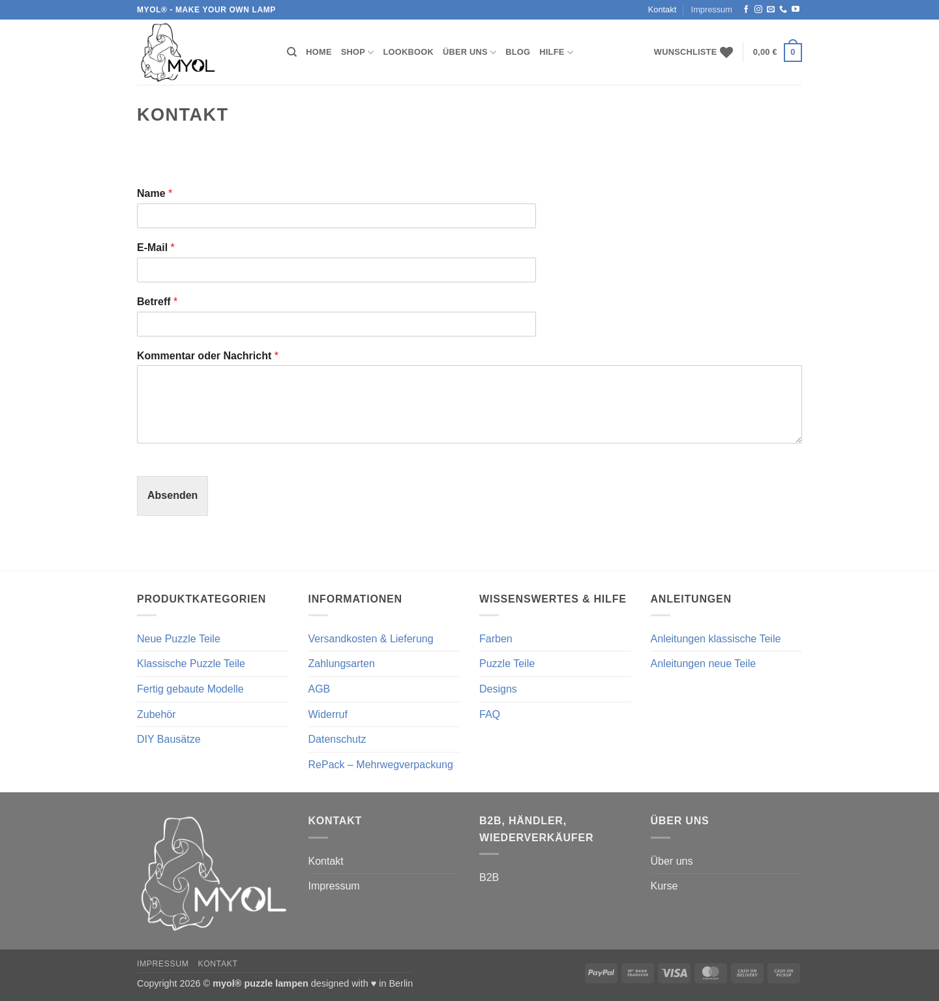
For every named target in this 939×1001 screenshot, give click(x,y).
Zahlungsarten (341, 663)
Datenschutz (337, 739)
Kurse (664, 885)
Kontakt (662, 9)
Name (154, 193)
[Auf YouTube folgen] (795, 9)
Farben (496, 638)
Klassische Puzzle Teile (191, 663)
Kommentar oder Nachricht (207, 355)
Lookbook (408, 52)
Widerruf (328, 714)
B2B (489, 877)
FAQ (489, 714)
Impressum (711, 9)
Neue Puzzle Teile (178, 638)
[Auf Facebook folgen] (746, 9)
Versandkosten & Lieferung (371, 638)
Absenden (172, 495)
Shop (357, 52)
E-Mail (156, 247)
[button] (777, 53)
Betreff (157, 301)
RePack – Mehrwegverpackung (380, 764)
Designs (498, 689)
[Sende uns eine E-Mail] (771, 9)
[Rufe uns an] (783, 9)
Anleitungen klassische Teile (716, 638)
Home (318, 52)
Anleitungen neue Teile (703, 663)
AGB (319, 689)
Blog (517, 52)
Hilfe (556, 52)
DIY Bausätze (169, 739)
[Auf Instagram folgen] (758, 9)
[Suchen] (292, 52)
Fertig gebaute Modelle (190, 689)
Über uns (469, 52)
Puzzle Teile (507, 663)
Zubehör (156, 714)
